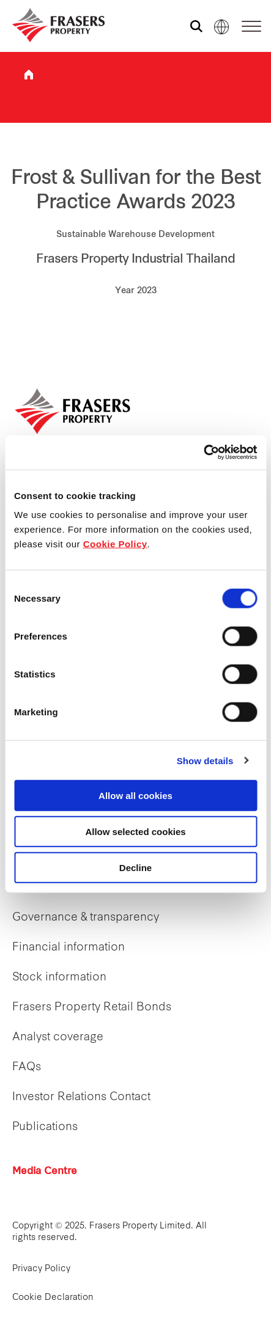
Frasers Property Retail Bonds (91, 1007)
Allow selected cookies (135, 831)
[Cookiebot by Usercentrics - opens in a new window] (203, 453)
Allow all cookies (135, 795)
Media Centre (44, 1172)
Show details (205, 760)
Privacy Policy (41, 1269)
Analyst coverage (57, 1037)
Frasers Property (28, 74)
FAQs (26, 1067)
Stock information (59, 977)
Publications (45, 1127)
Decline (135, 867)
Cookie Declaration (53, 1297)
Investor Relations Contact (81, 1097)
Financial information (68, 948)
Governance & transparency (85, 918)
